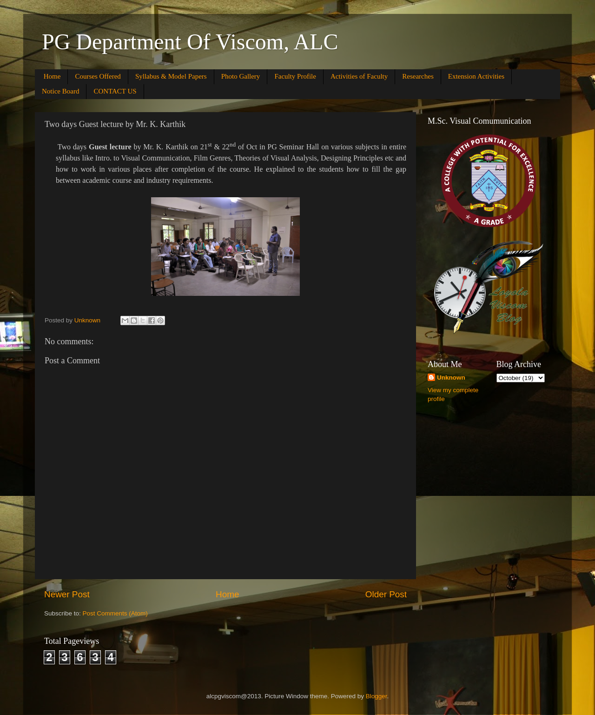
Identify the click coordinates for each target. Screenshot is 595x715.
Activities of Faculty (359, 76)
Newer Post (67, 594)
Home (52, 76)
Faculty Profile (295, 76)
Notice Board (60, 91)
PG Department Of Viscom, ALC (190, 41)
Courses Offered (97, 76)
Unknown (451, 377)
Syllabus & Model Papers (171, 76)
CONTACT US (114, 91)
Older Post (386, 594)
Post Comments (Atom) (115, 613)
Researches (417, 76)
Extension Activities (476, 76)
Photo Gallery (240, 76)
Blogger (376, 696)
